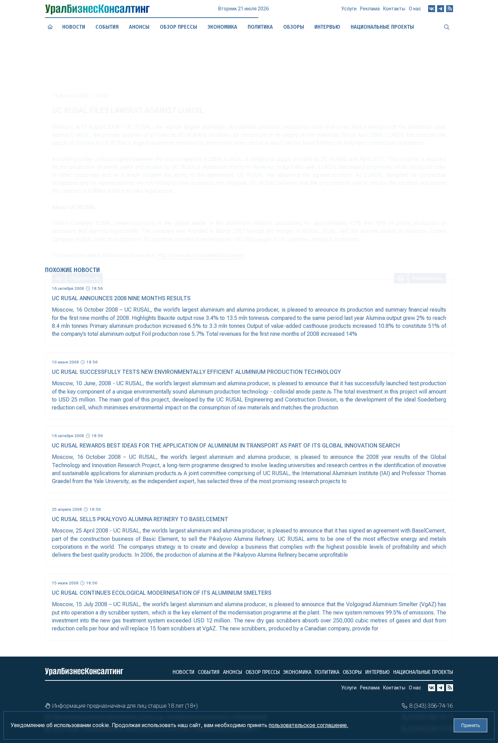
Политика (327, 672)
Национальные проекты (423, 672)
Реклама (370, 11)
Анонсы (139, 26)
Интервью (377, 672)
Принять (470, 725)
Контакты (394, 11)
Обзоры (352, 672)
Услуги (349, 12)
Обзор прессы (178, 26)
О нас (415, 10)
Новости (73, 27)
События (107, 26)
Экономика (222, 27)
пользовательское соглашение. (308, 725)
